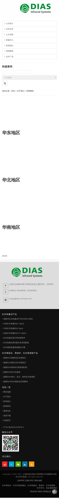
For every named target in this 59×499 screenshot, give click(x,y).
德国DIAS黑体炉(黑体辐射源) (15, 367)
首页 (13, 91)
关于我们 (7, 397)
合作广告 (8, 57)
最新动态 (7, 411)
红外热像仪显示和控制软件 (14, 338)
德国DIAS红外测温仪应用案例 (15, 381)
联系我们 (8, 46)
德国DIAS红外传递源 (11, 372)
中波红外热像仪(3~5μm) (13, 328)
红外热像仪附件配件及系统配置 (16, 343)
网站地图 (7, 392)
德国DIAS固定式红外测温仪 (14, 363)
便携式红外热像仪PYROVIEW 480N (18, 319)
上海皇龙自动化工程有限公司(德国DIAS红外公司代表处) (36, 475)
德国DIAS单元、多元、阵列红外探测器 (19, 377)
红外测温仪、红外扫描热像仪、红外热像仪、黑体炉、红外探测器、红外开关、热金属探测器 (29, 486)
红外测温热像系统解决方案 (14, 347)
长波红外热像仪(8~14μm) (13, 324)
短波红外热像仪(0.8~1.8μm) (14, 333)
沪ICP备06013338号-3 (14, 427)
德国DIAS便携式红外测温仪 (14, 358)
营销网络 (8, 51)
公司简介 (8, 23)
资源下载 (7, 416)
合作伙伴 (8, 29)
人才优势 (8, 34)
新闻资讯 (7, 406)
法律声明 (20, 480)
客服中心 (8, 40)
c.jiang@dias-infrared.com (20, 299)
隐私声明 (29, 480)
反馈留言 (7, 420)
